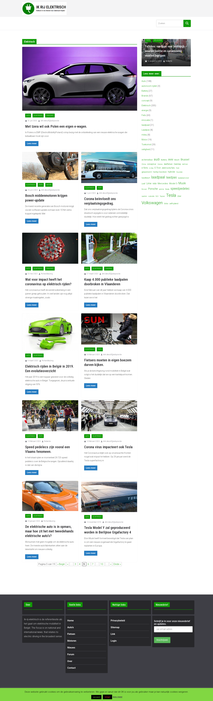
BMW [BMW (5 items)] (170, 159)
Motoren (71, 23)
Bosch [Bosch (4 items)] (176, 160)
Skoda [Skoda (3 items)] (167, 189)
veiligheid (146, 149)
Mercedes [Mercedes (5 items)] (163, 183)
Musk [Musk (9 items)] (182, 183)
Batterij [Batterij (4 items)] (164, 160)
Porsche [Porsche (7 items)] (153, 188)
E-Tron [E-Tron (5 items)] (158, 167)
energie (145, 110)
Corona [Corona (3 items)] (160, 164)
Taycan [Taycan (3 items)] (162, 196)
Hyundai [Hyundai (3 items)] (179, 172)
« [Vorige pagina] (67, 564)
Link (113, 634)
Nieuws (88, 23)
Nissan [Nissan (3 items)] (144, 189)
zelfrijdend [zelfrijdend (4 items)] (173, 203)
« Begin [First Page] (61, 564)
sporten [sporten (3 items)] (144, 196)
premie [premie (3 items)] (161, 189)
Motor (48, 185)
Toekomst (50, 115)
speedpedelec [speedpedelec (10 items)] (180, 188)
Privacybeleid (118, 620)
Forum (101, 23)
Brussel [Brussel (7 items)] (185, 159)
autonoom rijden (149, 86)
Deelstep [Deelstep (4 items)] (177, 164)
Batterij (145, 91)
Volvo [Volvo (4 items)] (166, 203)
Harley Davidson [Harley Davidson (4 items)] (160, 172)
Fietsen (54, 23)
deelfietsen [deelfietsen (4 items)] (168, 164)
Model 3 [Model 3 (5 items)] (173, 183)
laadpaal (108, 268)
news (40, 632)
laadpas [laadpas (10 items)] (171, 177)
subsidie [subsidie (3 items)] (151, 196)
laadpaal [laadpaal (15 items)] (158, 177)
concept (145, 100)
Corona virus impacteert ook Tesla (108, 447)
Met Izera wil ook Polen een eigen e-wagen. (56, 126)
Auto (28, 115)
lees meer (117, 697)
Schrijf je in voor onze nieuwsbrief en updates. (172, 622)
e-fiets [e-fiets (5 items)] (145, 167)
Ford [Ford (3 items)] (177, 168)
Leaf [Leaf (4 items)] (143, 183)
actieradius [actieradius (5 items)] (147, 159)
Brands (145, 96)
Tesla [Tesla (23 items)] (171, 195)
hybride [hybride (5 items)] (171, 171)
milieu (144, 135)
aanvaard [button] (96, 697)
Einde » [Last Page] (117, 564)
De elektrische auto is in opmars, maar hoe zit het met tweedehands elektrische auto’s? (49, 531)
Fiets (41, 185)
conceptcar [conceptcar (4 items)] (151, 164)
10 (102, 564)
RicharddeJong (47, 274)
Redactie (47, 441)
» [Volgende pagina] (110, 564)
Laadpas (146, 130)
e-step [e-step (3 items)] (151, 168)
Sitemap (115, 627)
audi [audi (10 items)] (157, 159)
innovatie (146, 120)
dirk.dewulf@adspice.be (50, 121)
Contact (124, 23)
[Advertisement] (137, 7)
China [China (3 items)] (144, 164)
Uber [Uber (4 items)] (179, 196)
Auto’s (39, 23)
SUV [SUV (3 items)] (157, 196)
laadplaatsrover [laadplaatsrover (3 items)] (183, 178)
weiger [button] (107, 697)
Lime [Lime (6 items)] (148, 183)
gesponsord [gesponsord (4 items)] (147, 172)
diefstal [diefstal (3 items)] (185, 164)
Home (28, 23)
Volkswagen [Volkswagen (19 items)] (152, 202)
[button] (44, 23)
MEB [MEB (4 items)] (154, 183)
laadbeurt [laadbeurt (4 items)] (146, 178)
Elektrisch (38, 115)
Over (112, 23)
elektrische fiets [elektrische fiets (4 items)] (168, 168)
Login (114, 640)
